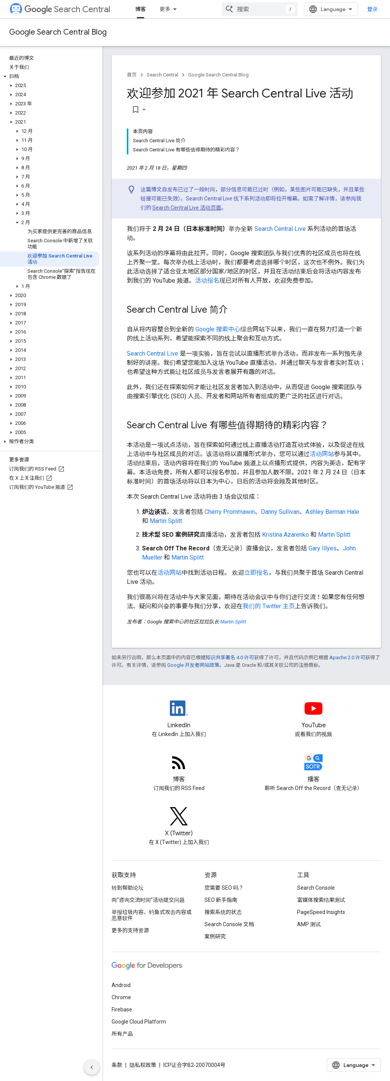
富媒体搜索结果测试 (321, 900)
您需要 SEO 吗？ (224, 888)
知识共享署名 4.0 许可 (230, 657)
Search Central (67, 9)
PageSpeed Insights (321, 912)
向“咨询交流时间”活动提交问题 (148, 900)
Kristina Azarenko (285, 534)
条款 (117, 1065)
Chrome (121, 997)
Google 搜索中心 (217, 329)
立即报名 (256, 572)
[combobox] (260, 9)
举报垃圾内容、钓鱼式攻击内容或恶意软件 (152, 915)
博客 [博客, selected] (140, 9)
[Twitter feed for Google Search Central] (179, 822)
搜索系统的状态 (223, 912)
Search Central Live (280, 228)
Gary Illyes (322, 548)
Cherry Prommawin (230, 511)
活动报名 (207, 280)
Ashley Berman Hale (332, 511)
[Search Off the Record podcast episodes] (314, 768)
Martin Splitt (166, 521)
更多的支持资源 (130, 930)
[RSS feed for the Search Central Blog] (179, 768)
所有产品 (122, 1034)
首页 (132, 75)
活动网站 (322, 454)
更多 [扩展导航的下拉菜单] (165, 9)
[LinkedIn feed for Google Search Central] (179, 714)
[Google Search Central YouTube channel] (314, 714)
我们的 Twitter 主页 (269, 606)
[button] (49, 76)
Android (121, 985)
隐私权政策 (142, 1065)
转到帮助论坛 (128, 888)
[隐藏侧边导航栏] (91, 1067)
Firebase (122, 1009)
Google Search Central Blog (58, 32)
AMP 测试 (309, 924)
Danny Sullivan (280, 511)
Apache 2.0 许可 (347, 657)
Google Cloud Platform (139, 1022)
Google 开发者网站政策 (193, 665)
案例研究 (215, 936)
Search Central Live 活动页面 (186, 208)
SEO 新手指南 (221, 900)
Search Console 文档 (229, 924)
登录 (372, 9)
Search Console (316, 888)
